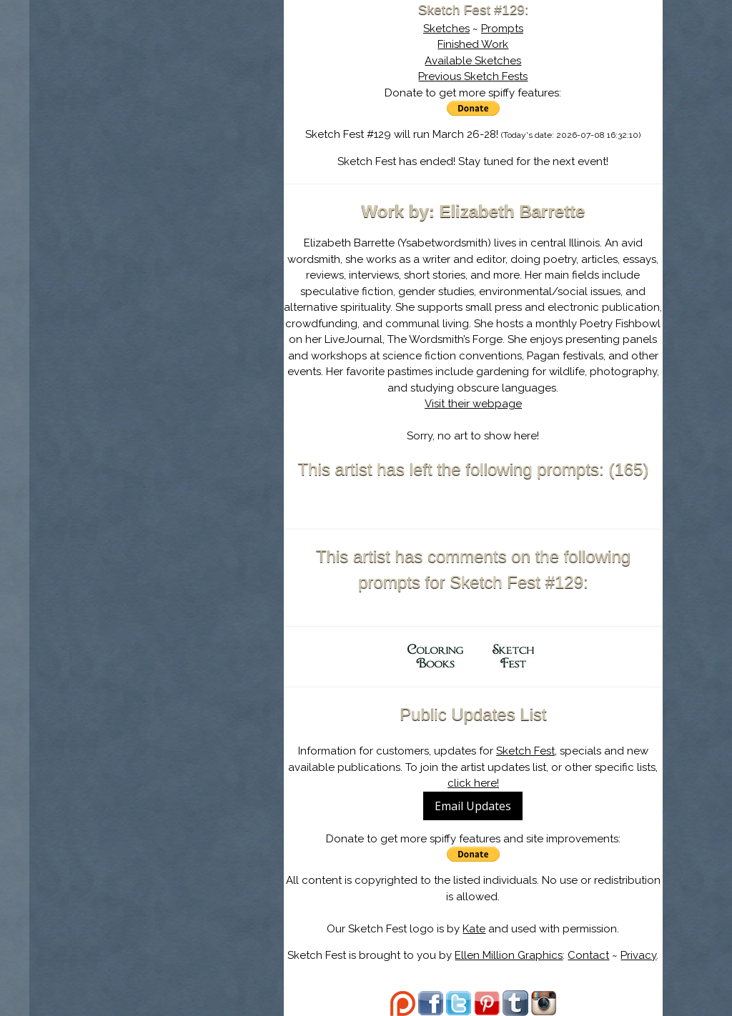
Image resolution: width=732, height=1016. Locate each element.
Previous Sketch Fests (473, 76)
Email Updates (473, 806)
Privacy (638, 955)
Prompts (502, 28)
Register (206, 167)
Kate (474, 928)
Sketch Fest (525, 750)
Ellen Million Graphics (509, 955)
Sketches (446, 28)
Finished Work (472, 44)
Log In (142, 167)
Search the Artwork (176, 145)
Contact (588, 955)
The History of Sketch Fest (176, 124)
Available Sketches (473, 60)
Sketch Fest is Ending (176, 80)
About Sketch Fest (176, 102)
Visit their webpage (473, 403)
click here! (473, 783)
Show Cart (154, 186)
